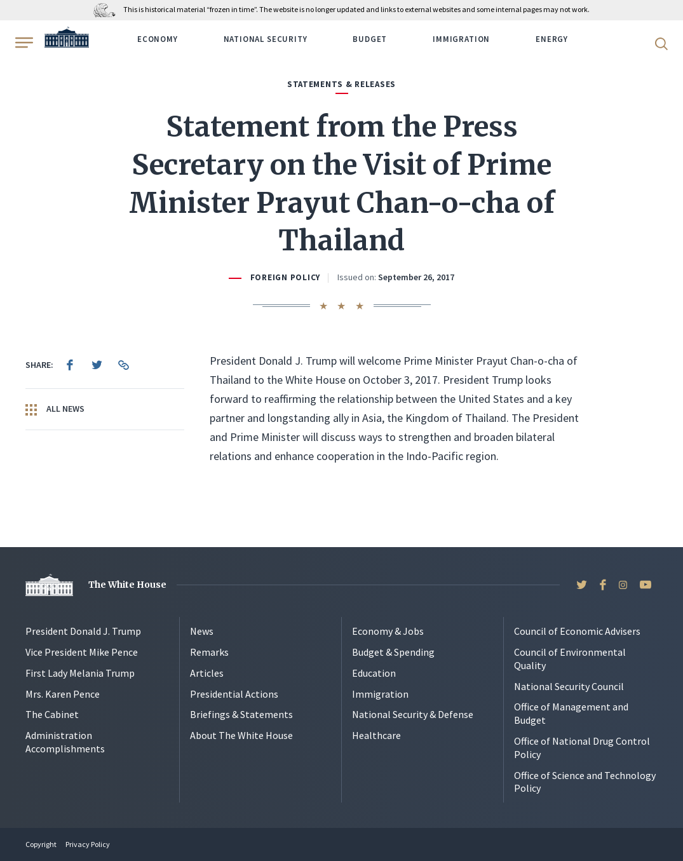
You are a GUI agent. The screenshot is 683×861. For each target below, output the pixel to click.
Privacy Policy (87, 844)
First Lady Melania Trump (80, 673)
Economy (157, 39)
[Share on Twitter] (96, 364)
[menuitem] (70, 364)
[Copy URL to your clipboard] (123, 364)
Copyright (41, 844)
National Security (266, 39)
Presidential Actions (234, 694)
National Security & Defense (412, 714)
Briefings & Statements (241, 714)
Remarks (209, 652)
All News (55, 409)
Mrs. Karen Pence (62, 694)
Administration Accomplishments (65, 742)
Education (374, 673)
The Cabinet (52, 714)
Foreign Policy (285, 277)
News (201, 631)
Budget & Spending (393, 652)
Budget (370, 39)
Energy (552, 39)
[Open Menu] (23, 43)
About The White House (241, 735)
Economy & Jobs (388, 631)
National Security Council (569, 686)
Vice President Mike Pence (81, 652)
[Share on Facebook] (70, 364)
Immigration (461, 39)
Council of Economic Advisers (577, 631)
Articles (207, 673)
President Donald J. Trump (83, 631)
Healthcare (376, 735)
